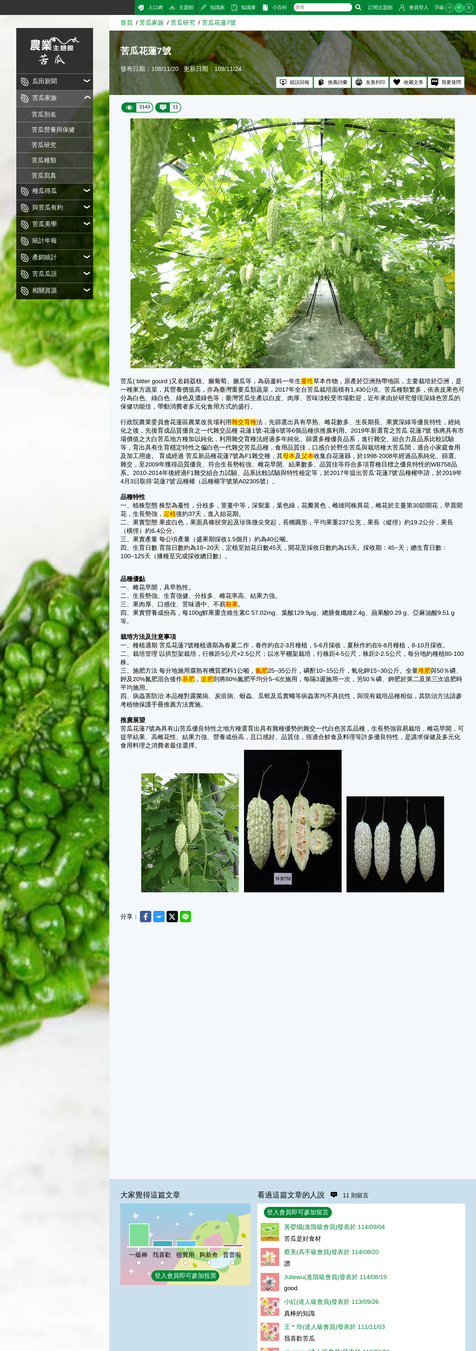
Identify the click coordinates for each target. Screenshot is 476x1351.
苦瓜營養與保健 (53, 129)
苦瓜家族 (151, 22)
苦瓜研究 (44, 145)
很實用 (185, 1254)
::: (2, 6)
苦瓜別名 (44, 114)
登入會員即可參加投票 (185, 1275)
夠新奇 (208, 1254)
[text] (323, 7)
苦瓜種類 (44, 160)
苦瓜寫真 (44, 175)
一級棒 (138, 1254)
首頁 (126, 22)
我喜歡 (162, 1254)
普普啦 (232, 1254)
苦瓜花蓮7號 (219, 22)
